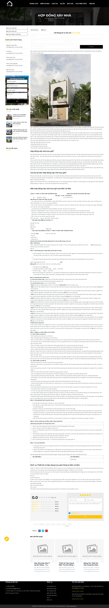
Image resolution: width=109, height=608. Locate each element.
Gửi (85, 516)
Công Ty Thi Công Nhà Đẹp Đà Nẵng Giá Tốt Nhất (19, 116)
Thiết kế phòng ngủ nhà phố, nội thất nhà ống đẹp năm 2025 (20, 131)
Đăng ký (91, 46)
